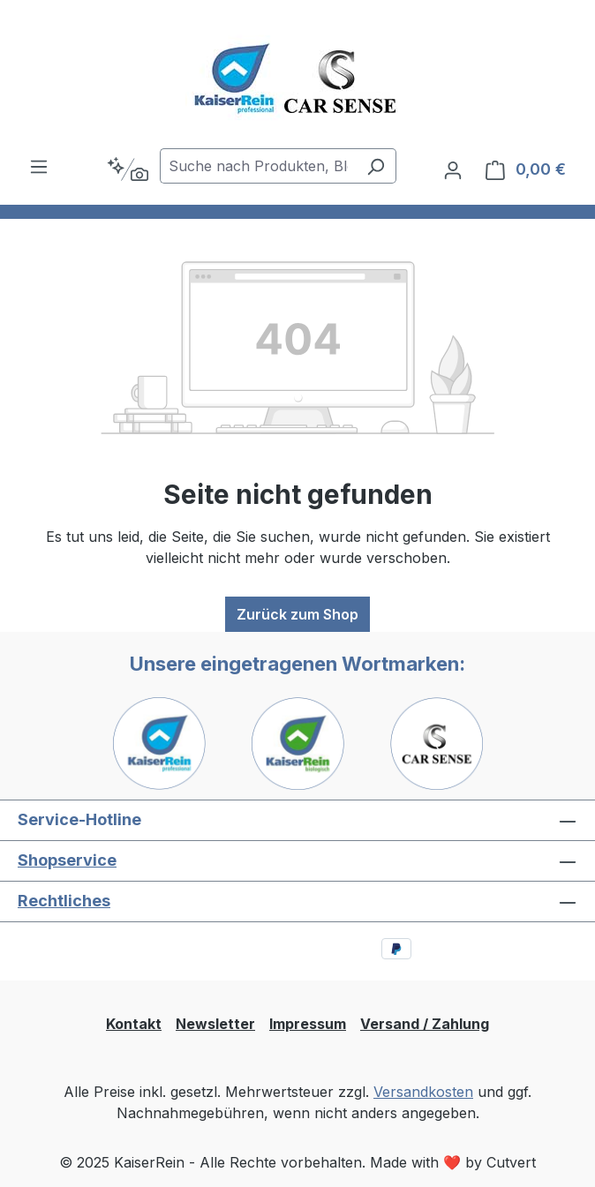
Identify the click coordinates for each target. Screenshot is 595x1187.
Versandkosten (423, 1092)
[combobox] (258, 166)
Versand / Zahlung (424, 1024)
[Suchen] (375, 166)
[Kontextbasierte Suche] (127, 169)
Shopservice (67, 860)
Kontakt (134, 1024)
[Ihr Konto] (453, 169)
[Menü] (39, 166)
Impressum (307, 1024)
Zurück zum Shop (297, 614)
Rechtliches (64, 900)
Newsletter (215, 1024)
